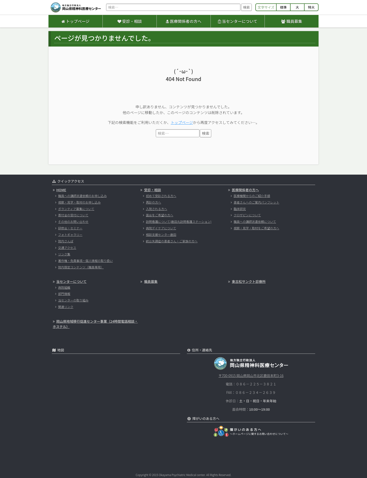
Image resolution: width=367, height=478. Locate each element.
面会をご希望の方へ (159, 215)
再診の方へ (153, 202)
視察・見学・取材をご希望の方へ (256, 228)
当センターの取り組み (73, 300)
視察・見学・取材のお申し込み (79, 202)
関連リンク (65, 306)
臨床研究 (240, 208)
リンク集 (64, 254)
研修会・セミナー (70, 228)
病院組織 (64, 287)
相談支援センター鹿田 (161, 234)
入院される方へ (156, 208)
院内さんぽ (65, 241)
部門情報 (64, 293)
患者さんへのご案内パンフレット (256, 202)
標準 (283, 7)
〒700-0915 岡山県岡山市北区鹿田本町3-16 (250, 375)
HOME (61, 189)
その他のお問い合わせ (73, 221)
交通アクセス (67, 247)
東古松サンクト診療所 (248, 281)
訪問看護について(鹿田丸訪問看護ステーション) (178, 221)
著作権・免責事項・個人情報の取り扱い (85, 260)
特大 (311, 7)
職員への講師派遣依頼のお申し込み (82, 195)
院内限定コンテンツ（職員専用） (81, 267)
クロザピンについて (247, 215)
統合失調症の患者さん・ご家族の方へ (171, 241)
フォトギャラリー (70, 234)
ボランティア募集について (76, 208)
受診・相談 (129, 21)
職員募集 (291, 21)
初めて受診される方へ (161, 195)
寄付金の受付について (73, 215)
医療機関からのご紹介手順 (252, 195)
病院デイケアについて (161, 228)
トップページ (75, 21)
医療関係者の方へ (183, 21)
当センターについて (237, 21)
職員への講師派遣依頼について (255, 221)
